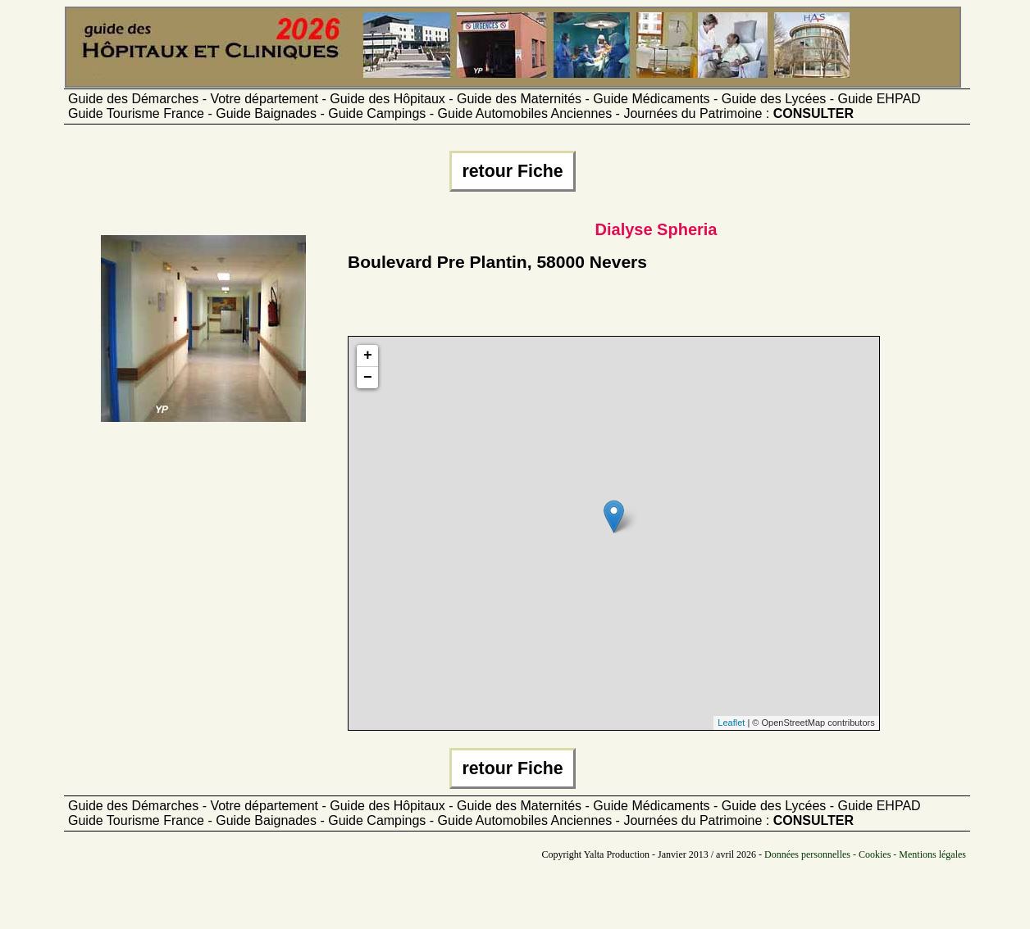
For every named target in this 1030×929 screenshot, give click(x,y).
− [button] (367, 377)
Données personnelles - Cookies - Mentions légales (865, 854)
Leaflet (731, 722)
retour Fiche (512, 171)
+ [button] (367, 355)
